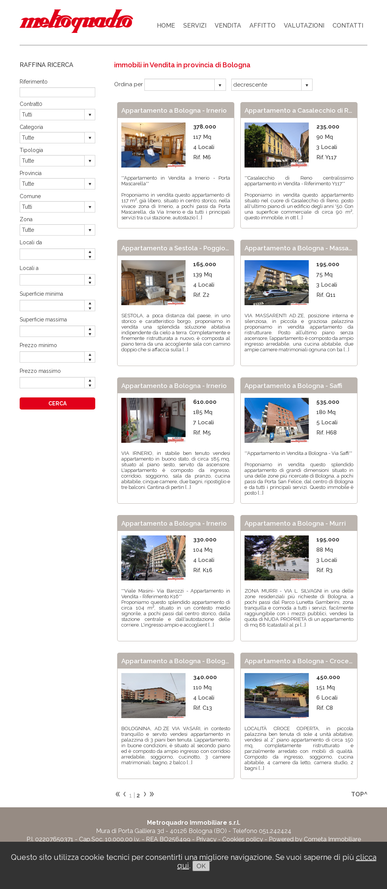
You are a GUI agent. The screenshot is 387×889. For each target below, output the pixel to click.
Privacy (206, 839)
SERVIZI (194, 25)
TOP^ (359, 794)
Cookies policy (242, 839)
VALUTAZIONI (304, 25)
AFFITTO (262, 25)
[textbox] (57, 92)
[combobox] (180, 84)
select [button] (220, 85)
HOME (166, 25)
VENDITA (228, 25)
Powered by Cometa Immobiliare (315, 839)
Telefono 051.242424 (261, 831)
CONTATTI (348, 25)
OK (201, 866)
